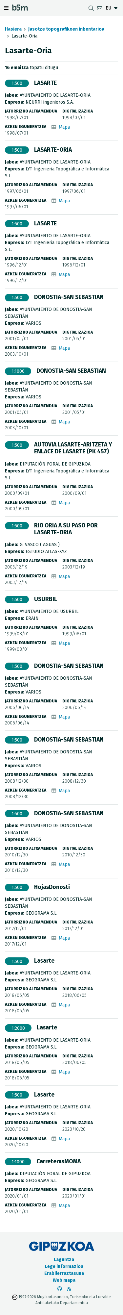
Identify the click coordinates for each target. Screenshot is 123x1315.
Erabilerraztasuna (64, 1273)
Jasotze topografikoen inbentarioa (66, 29)
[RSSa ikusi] (69, 1289)
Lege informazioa (64, 1266)
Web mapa (64, 1280)
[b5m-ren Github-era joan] (59, 1289)
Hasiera (13, 29)
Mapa (64, 127)
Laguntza (64, 1259)
